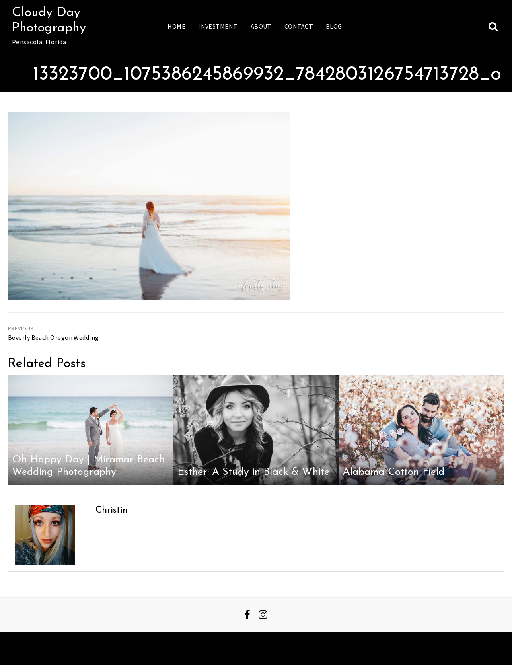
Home (176, 26)
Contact (298, 26)
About (261, 26)
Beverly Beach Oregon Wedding (53, 337)
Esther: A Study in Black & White (253, 472)
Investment (217, 26)
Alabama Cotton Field (393, 472)
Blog (334, 26)
